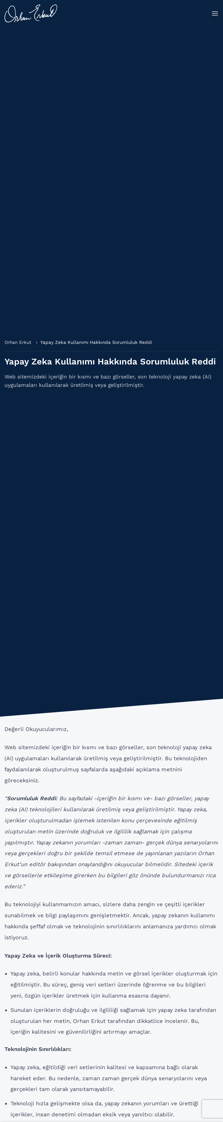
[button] (215, 13)
